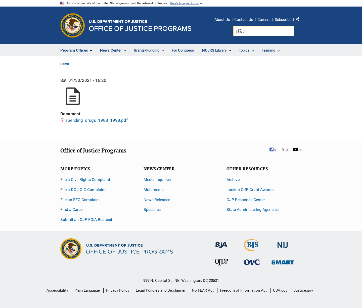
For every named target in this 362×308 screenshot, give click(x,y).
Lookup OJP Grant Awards (250, 189)
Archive (233, 179)
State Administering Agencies (253, 209)
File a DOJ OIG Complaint (83, 189)
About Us (222, 19)
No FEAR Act (203, 290)
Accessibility (57, 290)
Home (64, 64)
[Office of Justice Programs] (72, 25)
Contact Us (243, 19)
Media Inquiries (157, 179)
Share (299, 20)
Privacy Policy (117, 290)
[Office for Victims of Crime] (252, 262)
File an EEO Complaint (80, 199)
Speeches (152, 209)
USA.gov (280, 290)
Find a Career (72, 209)
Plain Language (87, 290)
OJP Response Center (246, 199)
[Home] (140, 25)
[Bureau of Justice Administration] (221, 242)
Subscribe (283, 19)
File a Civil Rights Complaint (85, 179)
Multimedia (154, 189)
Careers (263, 19)
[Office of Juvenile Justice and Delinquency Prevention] (221, 263)
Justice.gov (303, 290)
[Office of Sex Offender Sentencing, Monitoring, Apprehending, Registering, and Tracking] (283, 261)
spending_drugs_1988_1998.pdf (96, 120)
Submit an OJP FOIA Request (86, 219)
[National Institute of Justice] (283, 243)
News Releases (157, 199)
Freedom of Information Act (243, 290)
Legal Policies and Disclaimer (161, 290)
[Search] (263, 31)
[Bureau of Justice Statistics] (252, 248)
